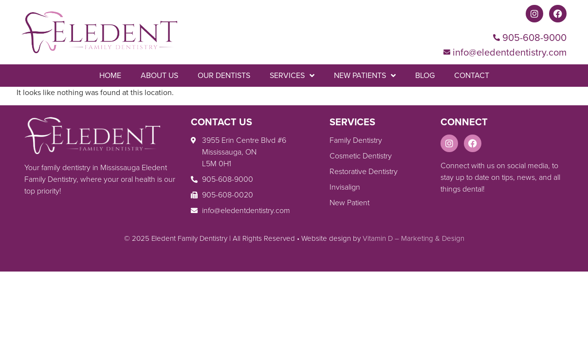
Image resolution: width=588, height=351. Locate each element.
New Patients (365, 75)
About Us (159, 75)
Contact (471, 75)
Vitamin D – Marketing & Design (413, 238)
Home (110, 75)
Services (292, 75)
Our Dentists (224, 75)
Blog (425, 75)
